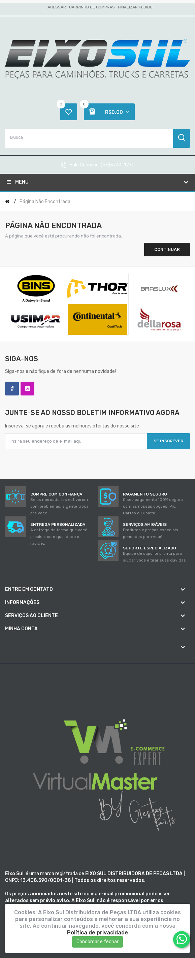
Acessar (56, 7)
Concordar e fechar (97, 942)
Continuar (167, 249)
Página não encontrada (45, 201)
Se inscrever (168, 441)
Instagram (27, 388)
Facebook (12, 388)
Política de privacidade (97, 932)
